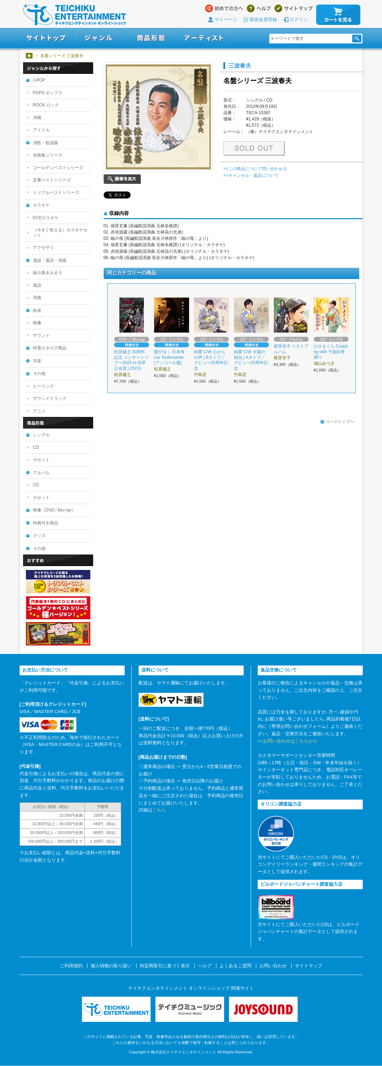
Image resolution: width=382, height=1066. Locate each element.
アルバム (41, 472)
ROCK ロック (46, 105)
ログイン (299, 19)
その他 (39, 373)
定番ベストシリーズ (52, 179)
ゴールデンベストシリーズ (58, 167)
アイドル (41, 129)
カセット (41, 459)
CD (36, 447)
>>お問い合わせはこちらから (288, 741)
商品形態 (151, 38)
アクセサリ (43, 247)
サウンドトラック (50, 398)
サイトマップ (294, 8)
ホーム (29, 55)
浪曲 (37, 297)
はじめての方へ (224, 8)
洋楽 (37, 360)
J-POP (39, 80)
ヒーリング (43, 386)
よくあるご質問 (235, 965)
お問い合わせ (273, 965)
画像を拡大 (122, 179)
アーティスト (204, 38)
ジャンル (98, 38)
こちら (159, 810)
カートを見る (338, 15)
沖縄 (37, 117)
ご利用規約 (71, 965)
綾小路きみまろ (47, 272)
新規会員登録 (263, 19)
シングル (41, 434)
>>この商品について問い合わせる (255, 168)
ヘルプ (259, 8)
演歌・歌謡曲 (45, 142)
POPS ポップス (48, 92)
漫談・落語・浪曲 (50, 260)
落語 (37, 285)
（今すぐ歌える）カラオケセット (60, 233)
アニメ (39, 411)
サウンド (41, 335)
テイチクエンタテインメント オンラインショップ (74, 14)
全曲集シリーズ (47, 155)
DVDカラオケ (46, 217)
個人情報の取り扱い (111, 965)
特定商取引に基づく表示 (165, 965)
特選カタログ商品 (50, 348)
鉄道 (37, 310)
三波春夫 (240, 65)
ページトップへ (337, 422)
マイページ (225, 19)
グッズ (39, 535)
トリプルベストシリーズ (56, 192)
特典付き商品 (45, 523)
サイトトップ (46, 38)
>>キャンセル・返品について (251, 175)
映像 (37, 322)
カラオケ (41, 205)
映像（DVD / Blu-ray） (54, 510)
